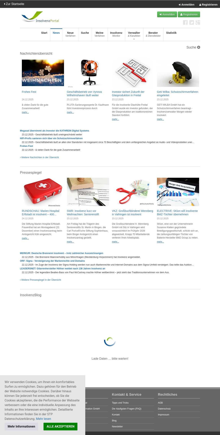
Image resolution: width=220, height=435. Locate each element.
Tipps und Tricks (120, 402)
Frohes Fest (29, 91)
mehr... (25, 112)
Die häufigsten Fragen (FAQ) (126, 408)
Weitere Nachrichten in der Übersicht (39, 157)
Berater (153, 35)
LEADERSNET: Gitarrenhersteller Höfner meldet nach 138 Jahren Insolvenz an (62, 268)
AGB (160, 402)
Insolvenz (116, 35)
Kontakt (116, 414)
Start (44, 35)
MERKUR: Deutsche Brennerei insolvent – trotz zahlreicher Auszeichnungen (61, 253)
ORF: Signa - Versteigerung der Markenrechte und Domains (52, 261)
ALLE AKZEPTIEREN (60, 426)
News (56, 35)
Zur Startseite (14, 4)
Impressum (163, 414)
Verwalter (134, 35)
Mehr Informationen (21, 426)
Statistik (171, 35)
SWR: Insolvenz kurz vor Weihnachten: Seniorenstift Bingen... (83, 214)
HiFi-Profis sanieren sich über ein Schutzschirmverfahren (51, 138)
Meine (99, 35)
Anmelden (186, 5)
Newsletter (117, 426)
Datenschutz (164, 408)
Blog (114, 420)
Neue (70, 35)
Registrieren (208, 5)
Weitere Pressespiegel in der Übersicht (40, 280)
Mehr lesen (43, 419)
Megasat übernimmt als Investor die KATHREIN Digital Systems (54, 130)
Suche (85, 35)
